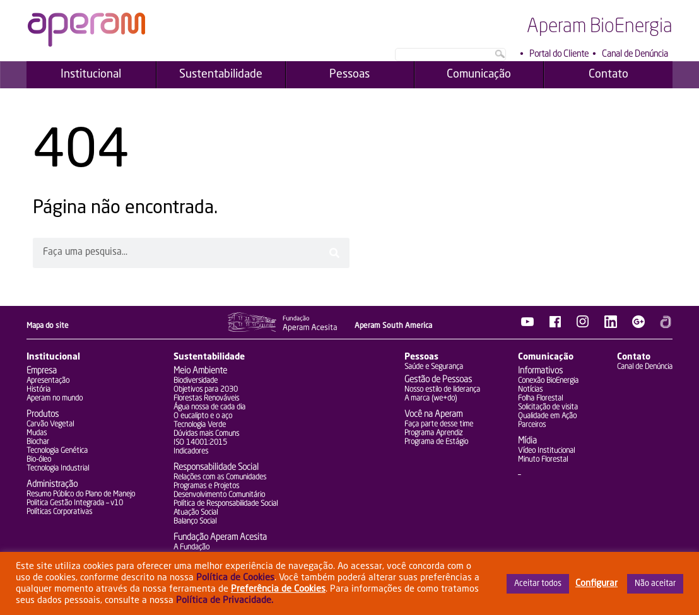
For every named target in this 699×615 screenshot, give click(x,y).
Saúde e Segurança (433, 367)
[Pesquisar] (334, 253)
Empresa (41, 370)
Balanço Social (194, 521)
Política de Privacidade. (224, 600)
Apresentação (47, 381)
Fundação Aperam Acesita (220, 537)
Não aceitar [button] (655, 584)
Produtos (42, 414)
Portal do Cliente (559, 54)
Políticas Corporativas (59, 512)
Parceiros (532, 425)
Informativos (540, 370)
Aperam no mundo (54, 398)
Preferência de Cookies (278, 589)
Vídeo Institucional (546, 451)
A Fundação (191, 547)
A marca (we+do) (430, 398)
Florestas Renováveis (206, 398)
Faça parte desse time (438, 424)
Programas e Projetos (206, 486)
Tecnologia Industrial (57, 468)
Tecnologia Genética (57, 451)
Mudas (36, 433)
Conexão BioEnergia (548, 381)
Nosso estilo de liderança (442, 390)
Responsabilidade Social (216, 467)
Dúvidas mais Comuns (206, 434)
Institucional (53, 357)
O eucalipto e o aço (202, 416)
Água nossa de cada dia (209, 407)
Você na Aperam (433, 414)
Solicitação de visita (548, 407)
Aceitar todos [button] (537, 584)
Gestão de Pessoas (438, 379)
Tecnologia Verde (199, 425)
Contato (633, 357)
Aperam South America (393, 326)
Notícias (530, 390)
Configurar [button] (596, 583)
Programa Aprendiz (433, 433)
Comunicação (545, 357)
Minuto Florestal (543, 460)
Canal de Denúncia (635, 54)
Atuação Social (195, 513)
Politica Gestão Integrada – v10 (74, 503)
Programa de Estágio (436, 442)
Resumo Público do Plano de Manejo (80, 494)
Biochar (37, 442)
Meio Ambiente (200, 370)
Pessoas (421, 357)
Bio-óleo (38, 460)
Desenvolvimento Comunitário (219, 495)
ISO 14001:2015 (200, 443)
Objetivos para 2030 (205, 390)
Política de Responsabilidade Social (225, 504)
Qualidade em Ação (547, 416)
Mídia (527, 440)
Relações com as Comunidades (219, 477)
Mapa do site (47, 326)
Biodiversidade (195, 381)
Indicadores (190, 451)
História (38, 390)
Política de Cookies (235, 577)
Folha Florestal (540, 398)
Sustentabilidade (209, 357)
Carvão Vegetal (50, 424)
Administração (52, 484)
